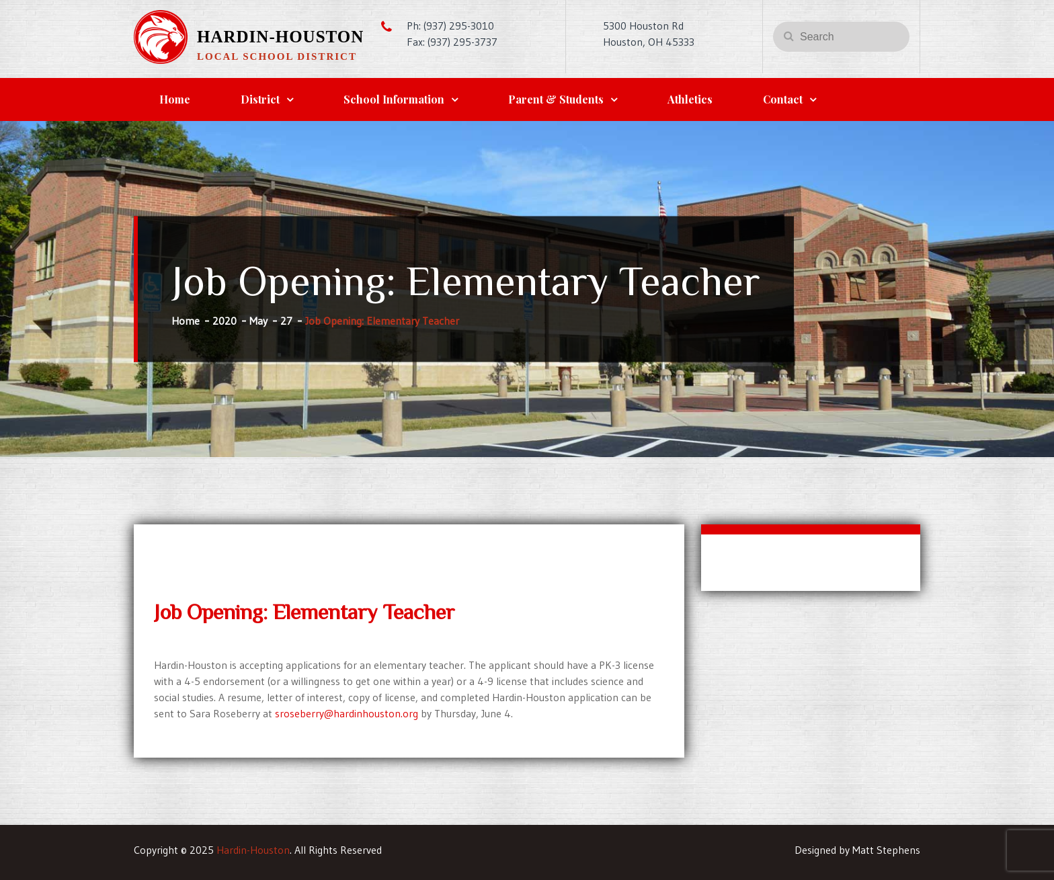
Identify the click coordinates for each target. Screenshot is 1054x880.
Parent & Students (556, 99)
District (260, 99)
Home (174, 99)
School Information (393, 99)
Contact (783, 99)
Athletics (690, 99)
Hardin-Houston (280, 37)
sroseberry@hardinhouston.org (346, 713)
